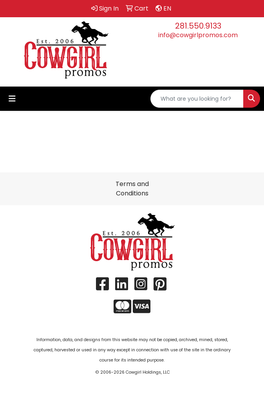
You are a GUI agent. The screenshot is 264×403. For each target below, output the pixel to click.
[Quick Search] (197, 99)
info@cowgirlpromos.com (198, 35)
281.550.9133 (198, 25)
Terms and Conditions (132, 188)
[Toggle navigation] (12, 98)
